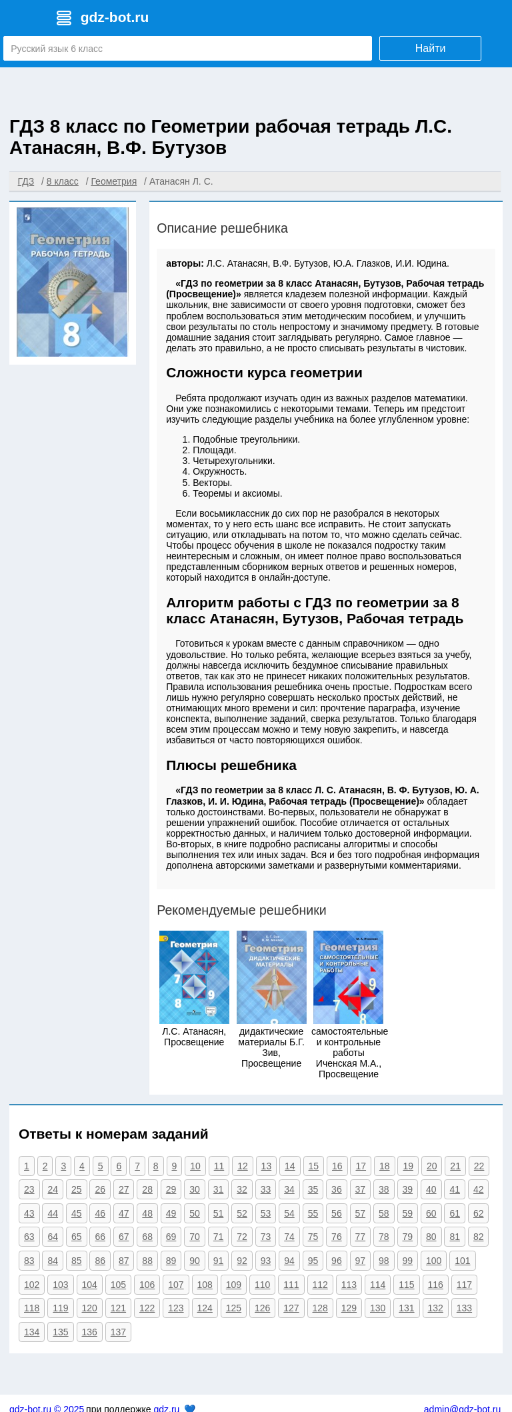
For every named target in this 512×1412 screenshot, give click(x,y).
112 (320, 1284)
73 (266, 1236)
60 (431, 1213)
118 (31, 1308)
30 (194, 1189)
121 (118, 1308)
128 (320, 1308)
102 (31, 1284)
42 (478, 1189)
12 (242, 1166)
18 (384, 1166)
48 (147, 1213)
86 (100, 1260)
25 (76, 1189)
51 (218, 1213)
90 (194, 1260)
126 (262, 1308)
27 (124, 1189)
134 (31, 1332)
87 (124, 1260)
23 (29, 1189)
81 (454, 1236)
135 (60, 1332)
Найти (430, 48)
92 (242, 1260)
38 (384, 1189)
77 (360, 1236)
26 (100, 1189)
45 (76, 1213)
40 (431, 1189)
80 (431, 1236)
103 (60, 1284)
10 (195, 1166)
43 (29, 1213)
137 (118, 1332)
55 (313, 1213)
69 (171, 1236)
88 (147, 1260)
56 (336, 1213)
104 (89, 1284)
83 (29, 1260)
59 (408, 1213)
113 (349, 1284)
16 (337, 1166)
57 (360, 1213)
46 (100, 1213)
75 (313, 1236)
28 (147, 1189)
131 (406, 1308)
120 (89, 1308)
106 (147, 1284)
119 (60, 1308)
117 (464, 1284)
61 (454, 1213)
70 (194, 1236)
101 (462, 1260)
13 (266, 1166)
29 (171, 1189)
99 (408, 1260)
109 (233, 1284)
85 (76, 1260)
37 (360, 1189)
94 (289, 1260)
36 (336, 1189)
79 (408, 1236)
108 (205, 1284)
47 (124, 1213)
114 (377, 1284)
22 (479, 1166)
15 (314, 1166)
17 (360, 1166)
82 (478, 1236)
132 (435, 1308)
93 (266, 1260)
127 (291, 1308)
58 (384, 1213)
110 (262, 1284)
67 (124, 1236)
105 (118, 1284)
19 (408, 1166)
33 (266, 1189)
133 (464, 1308)
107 (175, 1284)
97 (360, 1260)
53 (266, 1213)
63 (29, 1236)
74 (289, 1236)
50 (194, 1213)
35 (313, 1189)
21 (455, 1166)
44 (52, 1213)
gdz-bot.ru (115, 17)
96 (336, 1260)
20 (432, 1166)
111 (291, 1284)
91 (218, 1260)
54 (289, 1213)
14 (290, 1166)
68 (147, 1236)
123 (175, 1308)
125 (233, 1308)
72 (242, 1236)
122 (147, 1308)
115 (406, 1284)
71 (218, 1236)
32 (242, 1189)
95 (313, 1260)
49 (171, 1213)
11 (219, 1166)
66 (100, 1236)
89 (171, 1260)
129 (349, 1308)
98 (384, 1260)
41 (454, 1189)
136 (89, 1332)
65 (76, 1236)
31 (218, 1189)
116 (435, 1284)
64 (52, 1236)
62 (478, 1213)
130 (377, 1308)
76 (336, 1236)
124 (205, 1308)
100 (433, 1260)
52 (242, 1213)
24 (52, 1189)
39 (408, 1189)
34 (289, 1189)
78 (384, 1236)
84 (52, 1260)
